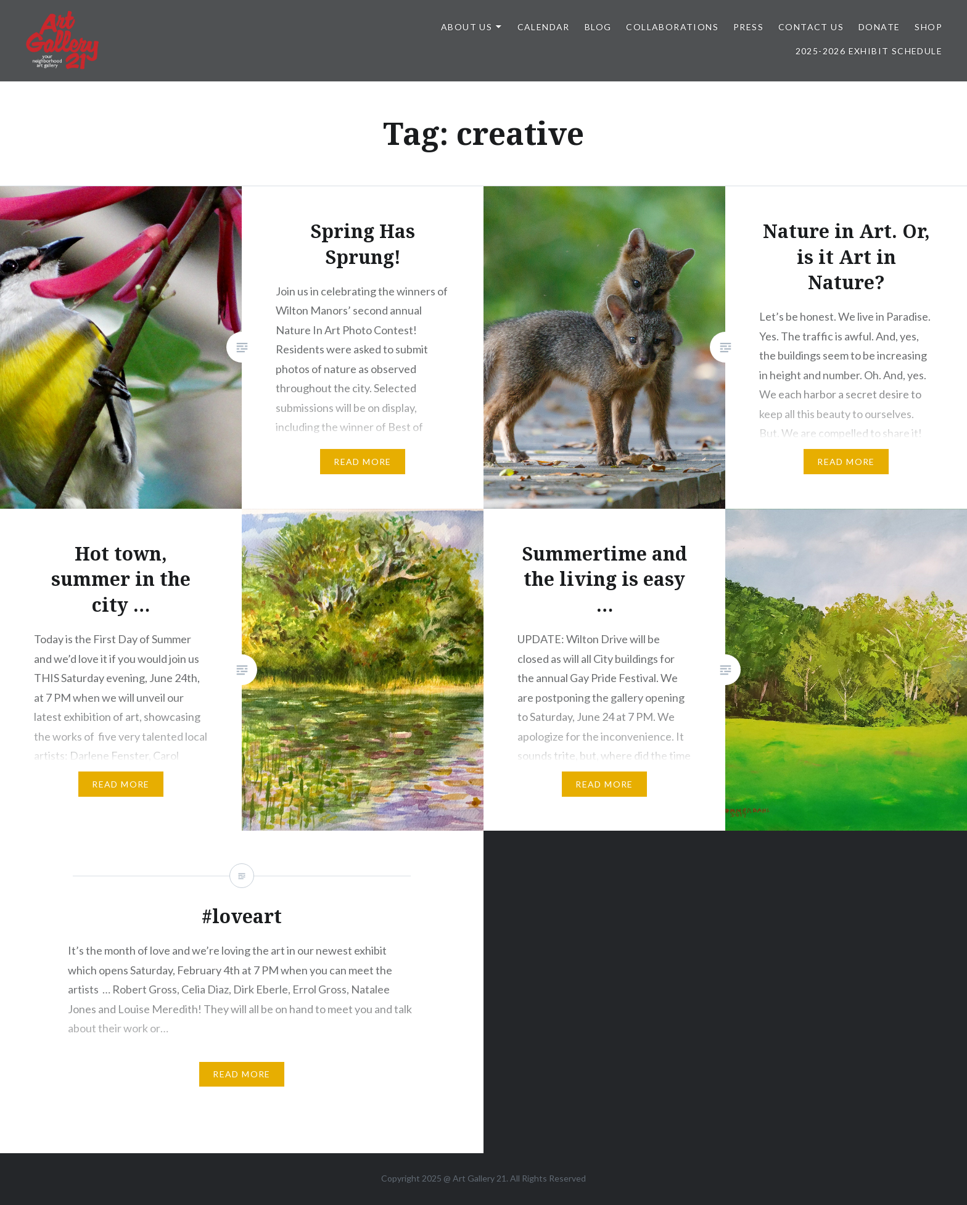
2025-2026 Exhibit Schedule (869, 51)
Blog (598, 27)
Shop (928, 27)
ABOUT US (466, 27)
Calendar (543, 27)
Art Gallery (474, 1178)
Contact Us (811, 27)
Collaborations (672, 27)
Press (748, 27)
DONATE (879, 27)
